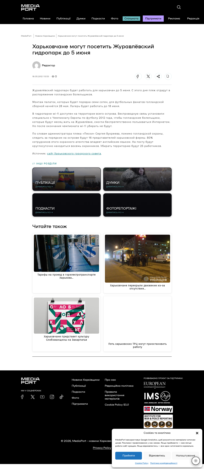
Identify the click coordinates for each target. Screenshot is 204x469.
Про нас (110, 384)
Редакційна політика (119, 390)
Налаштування (185, 455)
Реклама (174, 18)
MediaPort (26, 36)
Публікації (63, 18)
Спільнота (131, 18)
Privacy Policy (102, 452)
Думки (81, 18)
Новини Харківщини (45, 36)
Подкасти (98, 18)
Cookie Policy (141, 463)
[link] (23, 402)
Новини (45, 18)
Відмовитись (157, 455)
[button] (197, 433)
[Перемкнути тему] (196, 461)
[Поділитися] (158, 76)
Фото (114, 18)
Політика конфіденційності (163, 463)
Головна (28, 18)
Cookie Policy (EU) (117, 409)
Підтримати (153, 18)
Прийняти (128, 455)
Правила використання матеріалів (114, 400)
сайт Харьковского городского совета (74, 153)
